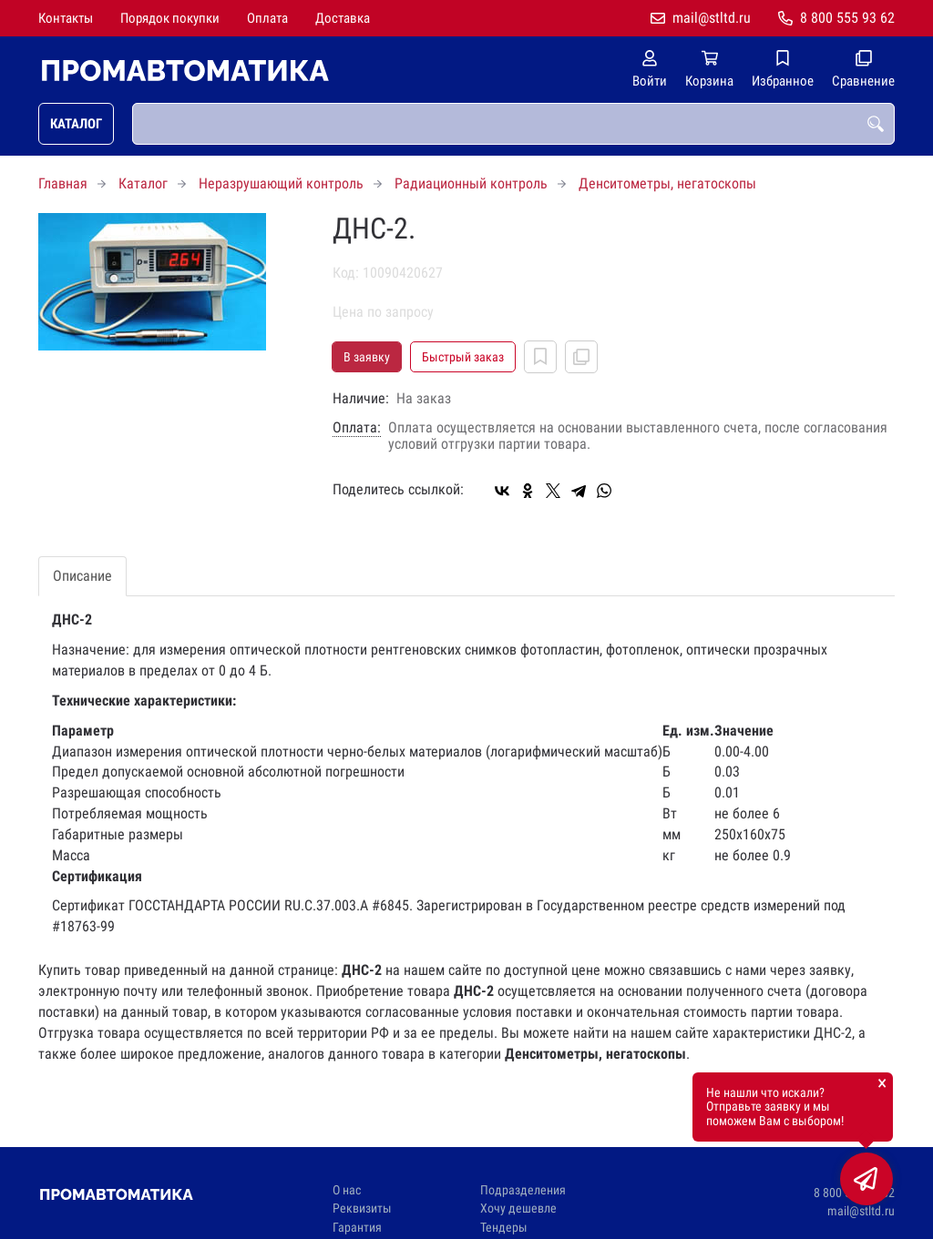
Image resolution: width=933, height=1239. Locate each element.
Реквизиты (362, 1208)
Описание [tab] (82, 575)
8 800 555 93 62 (847, 17)
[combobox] (513, 124)
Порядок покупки (170, 18)
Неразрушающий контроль (281, 183)
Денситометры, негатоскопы (667, 183)
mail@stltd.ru (711, 17)
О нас (347, 1190)
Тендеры (504, 1227)
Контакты (65, 18)
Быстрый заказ (463, 357)
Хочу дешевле (518, 1208)
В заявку (366, 357)
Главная (62, 183)
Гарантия (357, 1227)
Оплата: (357, 428)
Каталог (76, 124)
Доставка (342, 18)
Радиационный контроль (471, 183)
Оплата (267, 18)
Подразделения (523, 1190)
